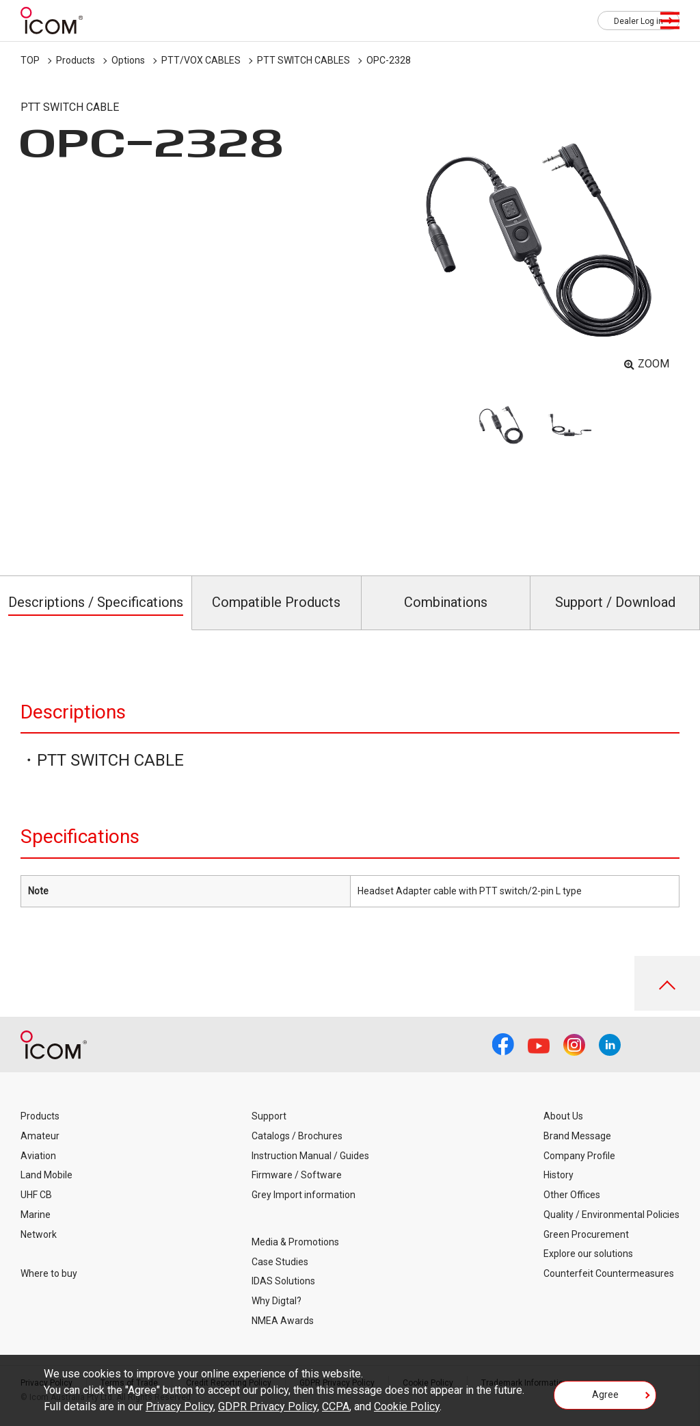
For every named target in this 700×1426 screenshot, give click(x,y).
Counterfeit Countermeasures (608, 1273)
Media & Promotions (295, 1241)
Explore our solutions (588, 1253)
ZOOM (653, 363)
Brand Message (577, 1135)
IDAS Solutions (283, 1280)
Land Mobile (46, 1174)
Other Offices (571, 1194)
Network (39, 1234)
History (558, 1174)
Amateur (40, 1135)
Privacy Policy (179, 1406)
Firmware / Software (297, 1174)
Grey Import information (303, 1194)
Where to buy (49, 1273)
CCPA (335, 1406)
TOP (30, 60)
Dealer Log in (638, 21)
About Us (563, 1116)
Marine (36, 1214)
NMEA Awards (283, 1320)
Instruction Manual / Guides (310, 1155)
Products (75, 60)
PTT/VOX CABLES (201, 60)
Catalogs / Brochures (297, 1135)
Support (269, 1116)
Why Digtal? (276, 1300)
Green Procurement (586, 1234)
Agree (605, 1394)
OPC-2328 (388, 60)
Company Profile (579, 1155)
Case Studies (280, 1261)
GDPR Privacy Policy (267, 1406)
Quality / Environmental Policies (611, 1214)
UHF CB (36, 1194)
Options (128, 60)
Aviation (38, 1155)
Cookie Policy (407, 1406)
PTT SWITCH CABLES (303, 60)
